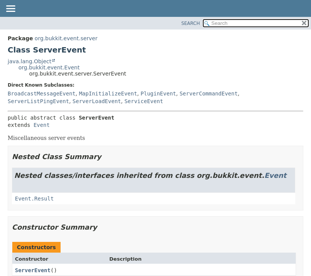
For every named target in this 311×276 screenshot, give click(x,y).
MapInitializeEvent (108, 93)
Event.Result (34, 199)
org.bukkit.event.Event (49, 67)
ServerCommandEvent (208, 93)
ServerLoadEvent (96, 101)
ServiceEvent (143, 101)
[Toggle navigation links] (10, 9)
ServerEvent (33, 270)
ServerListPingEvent (38, 101)
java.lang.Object (29, 61)
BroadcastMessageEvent (42, 93)
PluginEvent (158, 93)
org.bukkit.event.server (66, 38)
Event (41, 125)
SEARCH (190, 23)
